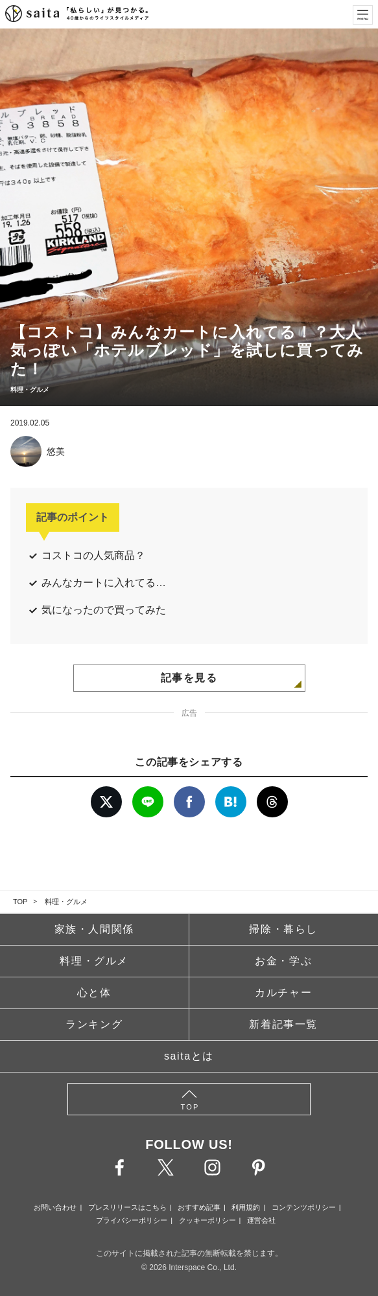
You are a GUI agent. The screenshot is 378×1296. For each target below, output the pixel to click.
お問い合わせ (55, 1207)
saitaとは (189, 1056)
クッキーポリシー (207, 1220)
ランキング (94, 1024)
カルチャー (283, 992)
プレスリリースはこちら (127, 1207)
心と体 (94, 992)
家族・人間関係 (94, 929)
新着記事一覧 (283, 1024)
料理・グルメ (66, 901)
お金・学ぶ (283, 960)
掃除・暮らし (283, 929)
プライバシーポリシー (131, 1220)
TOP (20, 901)
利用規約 (245, 1207)
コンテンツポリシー (304, 1207)
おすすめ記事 (199, 1207)
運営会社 (261, 1220)
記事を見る (189, 677)
